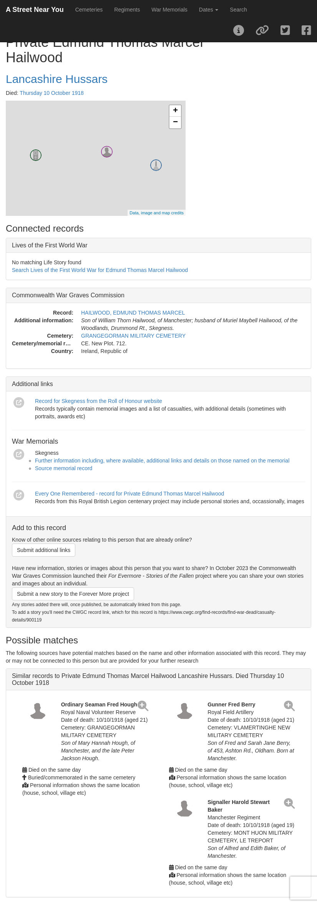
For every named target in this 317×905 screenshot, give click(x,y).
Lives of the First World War (50, 245)
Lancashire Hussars (57, 79)
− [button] (175, 122)
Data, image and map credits (156, 213)
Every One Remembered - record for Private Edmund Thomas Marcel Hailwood (129, 494)
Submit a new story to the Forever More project (73, 594)
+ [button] (175, 111)
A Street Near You (35, 9)
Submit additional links (43, 550)
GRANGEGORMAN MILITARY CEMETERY (133, 336)
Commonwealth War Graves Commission (68, 295)
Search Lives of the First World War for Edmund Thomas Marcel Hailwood (100, 270)
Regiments (127, 10)
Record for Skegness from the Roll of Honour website (98, 401)
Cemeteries (89, 10)
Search (238, 10)
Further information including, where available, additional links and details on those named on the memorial (162, 460)
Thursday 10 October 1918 (52, 93)
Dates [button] (208, 10)
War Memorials (169, 10)
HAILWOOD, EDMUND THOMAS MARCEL (133, 313)
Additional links (32, 384)
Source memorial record (63, 468)
